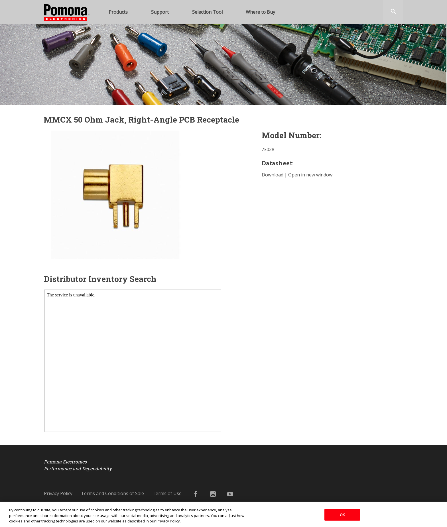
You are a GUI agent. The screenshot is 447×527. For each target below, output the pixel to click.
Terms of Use (167, 493)
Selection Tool (207, 12)
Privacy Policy (58, 493)
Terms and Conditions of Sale (112, 493)
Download (272, 175)
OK (342, 514)
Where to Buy (260, 12)
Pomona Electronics (67, 27)
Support (160, 12)
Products (118, 12)
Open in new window (310, 175)
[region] (223, 514)
